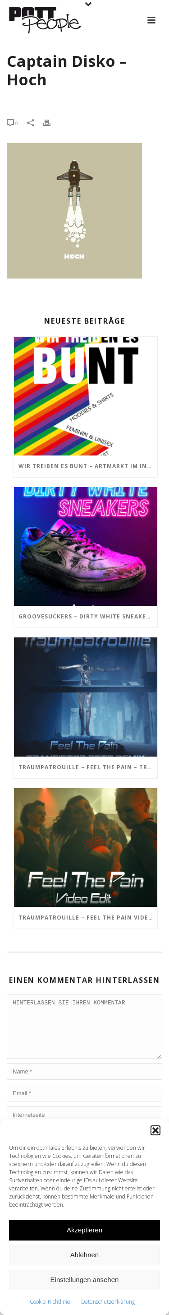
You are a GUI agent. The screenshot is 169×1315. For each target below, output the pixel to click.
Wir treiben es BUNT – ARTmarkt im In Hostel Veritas (87, 466)
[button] (155, 1130)
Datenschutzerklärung (108, 1302)
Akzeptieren (84, 1230)
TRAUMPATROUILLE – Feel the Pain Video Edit (87, 917)
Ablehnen (84, 1255)
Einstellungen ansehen (84, 1279)
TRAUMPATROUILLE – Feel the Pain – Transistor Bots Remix (87, 767)
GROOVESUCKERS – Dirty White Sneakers (86, 616)
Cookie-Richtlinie (50, 1302)
